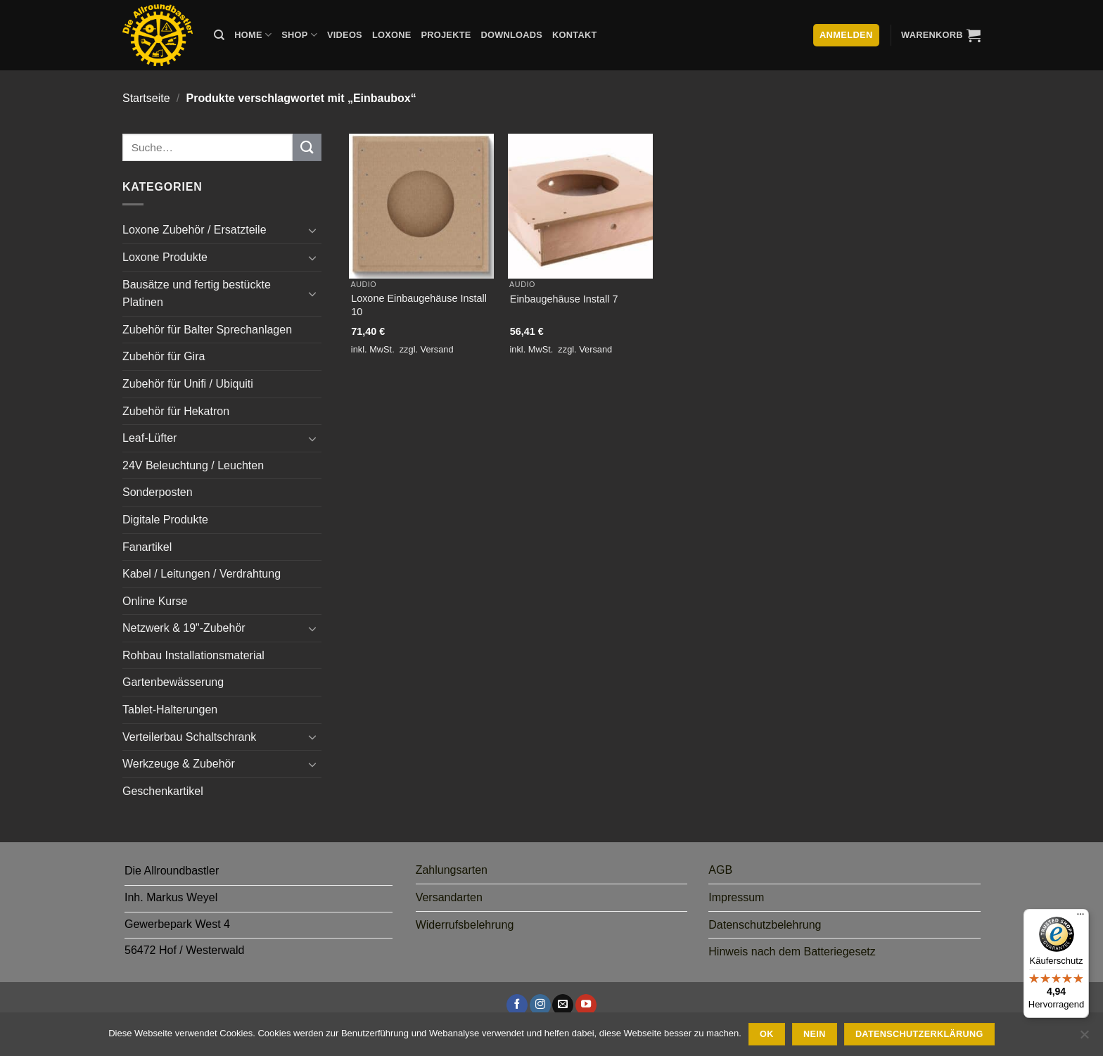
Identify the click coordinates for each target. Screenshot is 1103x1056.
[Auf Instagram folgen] (540, 1004)
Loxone (392, 35)
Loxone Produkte (165, 257)
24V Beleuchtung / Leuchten (193, 465)
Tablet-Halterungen (169, 709)
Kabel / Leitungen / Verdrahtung (201, 574)
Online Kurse (155, 601)
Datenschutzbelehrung (764, 925)
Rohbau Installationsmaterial (193, 655)
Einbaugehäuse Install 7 (564, 299)
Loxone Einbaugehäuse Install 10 (419, 305)
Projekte (446, 35)
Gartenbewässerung (173, 682)
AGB (720, 870)
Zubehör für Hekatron (175, 411)
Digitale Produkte (165, 520)
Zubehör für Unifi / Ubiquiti (187, 384)
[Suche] (219, 35)
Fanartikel (147, 547)
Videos (344, 35)
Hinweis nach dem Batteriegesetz (791, 952)
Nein (814, 1034)
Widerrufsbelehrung (465, 925)
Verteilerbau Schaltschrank (189, 737)
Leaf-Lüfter (149, 438)
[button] (941, 35)
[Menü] (1080, 917)
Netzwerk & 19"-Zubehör (184, 628)
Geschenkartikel (162, 791)
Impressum (736, 897)
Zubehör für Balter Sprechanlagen (207, 330)
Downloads (512, 35)
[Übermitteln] (307, 147)
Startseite (146, 98)
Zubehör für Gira (163, 356)
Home (253, 35)
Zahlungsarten (451, 870)
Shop (299, 35)
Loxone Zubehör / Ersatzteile (194, 230)
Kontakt (574, 35)
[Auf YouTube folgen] (586, 1004)
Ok (767, 1034)
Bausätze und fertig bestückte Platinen (196, 294)
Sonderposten (157, 492)
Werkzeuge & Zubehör (178, 764)
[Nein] (1084, 1038)
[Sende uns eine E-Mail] (562, 1004)
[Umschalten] (313, 230)
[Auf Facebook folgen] (517, 1004)
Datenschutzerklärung (919, 1034)
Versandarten (449, 897)
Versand (437, 349)
